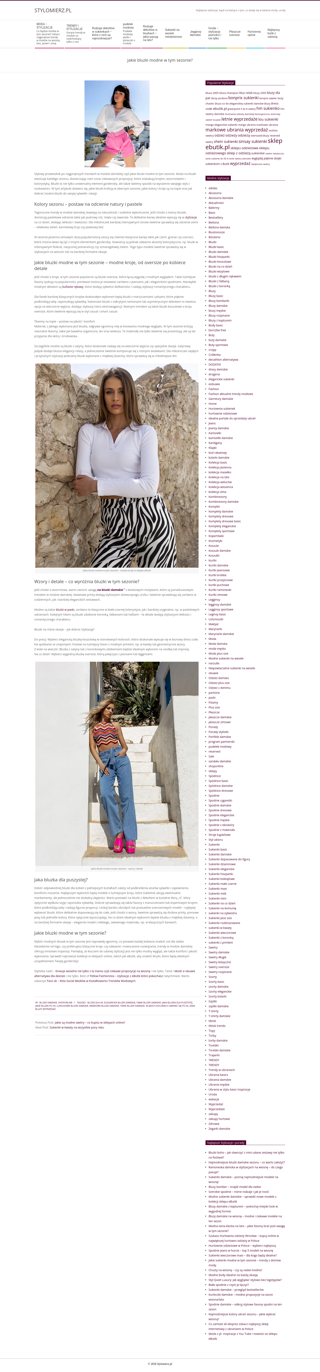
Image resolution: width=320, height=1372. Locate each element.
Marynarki (215, 629)
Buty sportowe (218, 345)
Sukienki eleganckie (221, 869)
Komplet (214, 506)
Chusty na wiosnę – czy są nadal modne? (235, 1270)
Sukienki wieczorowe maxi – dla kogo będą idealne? (243, 1255)
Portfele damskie (220, 737)
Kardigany (215, 443)
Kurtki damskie (218, 565)
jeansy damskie (219, 428)
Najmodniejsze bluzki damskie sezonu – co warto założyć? (247, 1162)
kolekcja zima (217, 492)
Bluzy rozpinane (219, 315)
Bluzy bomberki (219, 301)
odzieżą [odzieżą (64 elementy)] (244, 135)
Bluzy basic (216, 296)
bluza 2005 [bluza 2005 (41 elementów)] (212, 93)
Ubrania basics (218, 1075)
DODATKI (215, 364)
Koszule (214, 546)
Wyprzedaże (217, 1109)
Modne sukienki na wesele (226, 658)
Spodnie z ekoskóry (221, 825)
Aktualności (216, 203)
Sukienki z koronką (221, 937)
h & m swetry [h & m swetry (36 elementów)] (248, 108)
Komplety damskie (221, 511)
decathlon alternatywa (223, 359)
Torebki (214, 1045)
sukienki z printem (221, 942)
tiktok (212, 1021)
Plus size (214, 707)
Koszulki (214, 555)
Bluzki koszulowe (220, 262)
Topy (212, 1031)
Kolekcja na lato (219, 477)
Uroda (213, 1094)
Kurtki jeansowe (219, 570)
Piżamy (213, 702)
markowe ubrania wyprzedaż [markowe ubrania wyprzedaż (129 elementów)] (237, 130)
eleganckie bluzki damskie (120, 1002)
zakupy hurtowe (219, 1119)
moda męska (217, 648)
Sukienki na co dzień (222, 903)
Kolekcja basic (218, 462)
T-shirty (214, 1011)
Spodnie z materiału (222, 830)
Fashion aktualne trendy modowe (231, 394)
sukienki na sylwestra (223, 913)
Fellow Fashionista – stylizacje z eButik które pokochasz (126, 976)
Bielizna (214, 222)
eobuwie (214, 384)
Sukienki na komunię (222, 908)
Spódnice (215, 776)
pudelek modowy (220, 746)
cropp (212, 350)
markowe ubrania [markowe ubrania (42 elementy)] (267, 125)
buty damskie (218, 340)
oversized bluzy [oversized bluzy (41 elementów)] (260, 135)
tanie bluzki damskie (132, 1005)
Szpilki (213, 1001)
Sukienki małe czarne (223, 884)
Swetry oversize (219, 967)
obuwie (213, 673)
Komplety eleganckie (222, 526)
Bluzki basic (216, 247)
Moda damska (218, 644)
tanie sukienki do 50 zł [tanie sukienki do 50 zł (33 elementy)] (217, 158)
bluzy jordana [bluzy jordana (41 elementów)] (219, 98)
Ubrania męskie (219, 1084)
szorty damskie (219, 986)
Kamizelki (215, 433)
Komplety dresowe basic (225, 521)
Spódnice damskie (221, 786)
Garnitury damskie (221, 399)
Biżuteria (214, 237)
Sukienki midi (217, 893)
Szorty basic (216, 982)
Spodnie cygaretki (220, 800)
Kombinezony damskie (224, 502)
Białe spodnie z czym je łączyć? (229, 1285)
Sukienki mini (217, 898)
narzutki (214, 663)
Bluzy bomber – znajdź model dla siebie (235, 1187)
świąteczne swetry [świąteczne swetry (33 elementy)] (260, 164)
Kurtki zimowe (218, 595)
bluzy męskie (217, 310)
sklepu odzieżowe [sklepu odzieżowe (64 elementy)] (244, 148)
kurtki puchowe (219, 585)
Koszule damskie (220, 551)
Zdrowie (214, 1124)
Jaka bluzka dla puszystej (177, 1002)
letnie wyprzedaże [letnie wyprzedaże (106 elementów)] (239, 119)
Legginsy (214, 600)
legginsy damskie (220, 604)
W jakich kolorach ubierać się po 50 (167, 1005)
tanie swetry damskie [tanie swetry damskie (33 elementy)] (240, 158)
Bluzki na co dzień (220, 266)
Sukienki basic (218, 849)
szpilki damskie (219, 1006)
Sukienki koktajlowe (222, 879)
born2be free (217, 330)
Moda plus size (218, 653)
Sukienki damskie (220, 854)
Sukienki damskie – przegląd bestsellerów (236, 1290)
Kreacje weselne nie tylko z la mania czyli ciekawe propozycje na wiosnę (103, 971)
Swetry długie (217, 957)
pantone (214, 693)
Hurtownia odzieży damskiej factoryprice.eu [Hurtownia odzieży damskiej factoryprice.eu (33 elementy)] (247, 114)
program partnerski (221, 742)
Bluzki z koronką (219, 286)
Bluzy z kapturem (220, 320)
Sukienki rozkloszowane (224, 923)
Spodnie (214, 795)
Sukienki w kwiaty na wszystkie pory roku (77, 1027)
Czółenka (215, 355)
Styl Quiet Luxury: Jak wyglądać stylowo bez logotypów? (245, 1280)
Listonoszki (216, 619)
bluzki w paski (65, 610)
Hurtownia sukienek (222, 408)
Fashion (214, 389)
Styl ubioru (216, 840)
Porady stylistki (219, 732)
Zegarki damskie (219, 1129)
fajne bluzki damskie (149, 1002)
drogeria (214, 374)
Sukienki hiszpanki (221, 874)
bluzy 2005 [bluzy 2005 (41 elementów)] (259, 93)
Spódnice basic (218, 781)
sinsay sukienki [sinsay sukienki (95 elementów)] (253, 141)
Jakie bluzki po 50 (45, 1005)
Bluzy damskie (218, 306)
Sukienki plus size (220, 918)
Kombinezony (218, 497)
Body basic (216, 325)
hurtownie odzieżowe (223, 413)
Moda (212, 639)
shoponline (65, 1002)
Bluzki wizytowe (219, 271)
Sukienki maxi (218, 889)
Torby (212, 1035)
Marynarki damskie (221, 634)
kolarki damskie (219, 457)
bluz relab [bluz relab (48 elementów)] (246, 93)
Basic (212, 213)
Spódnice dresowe (221, 791)
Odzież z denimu (220, 688)
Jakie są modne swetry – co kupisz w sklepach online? (90, 1022)
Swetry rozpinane (220, 972)
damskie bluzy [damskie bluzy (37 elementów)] (262, 103)
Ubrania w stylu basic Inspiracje (229, 1089)
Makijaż (214, 624)
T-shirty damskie (219, 1016)
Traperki (214, 1055)
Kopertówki (216, 536)
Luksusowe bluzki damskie (72, 1005)
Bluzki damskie (48, 1002)
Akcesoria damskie (221, 198)
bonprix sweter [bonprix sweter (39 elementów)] (268, 98)
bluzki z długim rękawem (225, 276)
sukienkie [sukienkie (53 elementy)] (258, 153)
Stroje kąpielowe (220, 835)
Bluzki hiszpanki (219, 257)
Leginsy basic (217, 614)
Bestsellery (216, 217)
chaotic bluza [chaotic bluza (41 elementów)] (213, 103)
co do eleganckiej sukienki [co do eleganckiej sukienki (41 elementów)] (237, 103)
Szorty (213, 977)
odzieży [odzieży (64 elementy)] (231, 135)
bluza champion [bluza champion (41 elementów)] (229, 93)
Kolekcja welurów (220, 482)
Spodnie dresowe (220, 810)
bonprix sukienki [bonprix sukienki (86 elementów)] (243, 97)
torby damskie (218, 1040)
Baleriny (214, 208)
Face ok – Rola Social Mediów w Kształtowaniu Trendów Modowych (91, 981)
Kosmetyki (215, 541)
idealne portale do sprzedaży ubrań (232, 418)
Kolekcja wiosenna (221, 487)
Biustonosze (217, 232)
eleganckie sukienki (221, 379)
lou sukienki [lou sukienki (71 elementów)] (268, 119)
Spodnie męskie (219, 820)
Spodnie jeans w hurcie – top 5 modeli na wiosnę (241, 1250)
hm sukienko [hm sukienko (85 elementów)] (268, 108)
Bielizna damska (219, 227)
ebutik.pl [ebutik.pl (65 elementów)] (220, 108)
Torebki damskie (220, 1050)
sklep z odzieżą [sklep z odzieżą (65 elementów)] (239, 153)
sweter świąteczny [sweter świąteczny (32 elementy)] (275, 153)
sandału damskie (220, 761)
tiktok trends (217, 1026)
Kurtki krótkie (218, 575)
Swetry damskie (219, 952)
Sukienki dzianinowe (222, 864)
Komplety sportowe (221, 531)
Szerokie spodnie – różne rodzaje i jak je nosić (239, 1192)
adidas (213, 188)
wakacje (214, 1099)
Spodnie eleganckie (221, 815)
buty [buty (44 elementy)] (280, 98)
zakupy (213, 1114)
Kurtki (213, 560)
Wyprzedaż (216, 1104)
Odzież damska (219, 678)
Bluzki (213, 242)
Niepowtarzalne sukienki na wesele (232, 668)
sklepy (213, 771)
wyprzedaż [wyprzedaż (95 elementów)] (240, 163)
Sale (211, 756)
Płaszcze (214, 712)
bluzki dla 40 (95, 1002)
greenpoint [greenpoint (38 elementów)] (234, 109)
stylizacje (191, 217)
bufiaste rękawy (72, 287)
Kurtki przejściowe (221, 580)
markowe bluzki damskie (104, 1005)
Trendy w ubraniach (222, 1070)
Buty (212, 335)
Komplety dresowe (221, 516)
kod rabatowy (218, 453)
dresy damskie (218, 369)
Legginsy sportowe (221, 609)
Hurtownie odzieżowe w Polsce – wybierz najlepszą (242, 1245)
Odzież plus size (219, 683)
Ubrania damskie (220, 1080)
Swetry (213, 947)
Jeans (212, 423)
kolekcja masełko (220, 472)
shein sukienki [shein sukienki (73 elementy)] (226, 141)
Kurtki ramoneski (220, 590)
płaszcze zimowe (220, 722)
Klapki (213, 448)
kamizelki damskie (221, 438)
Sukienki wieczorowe (222, 933)
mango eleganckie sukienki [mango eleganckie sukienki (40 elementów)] (221, 125)
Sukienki (214, 844)
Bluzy (212, 291)
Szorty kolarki (218, 996)
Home (213, 404)
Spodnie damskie (220, 805)
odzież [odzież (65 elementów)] (219, 135)
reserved (214, 751)
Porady (213, 727)
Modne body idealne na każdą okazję (233, 1275)
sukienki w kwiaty (220, 928)
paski (212, 697)
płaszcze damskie (220, 717)
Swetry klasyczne (220, 962)
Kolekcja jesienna (220, 467)
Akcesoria (215, 193)
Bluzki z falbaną (219, 281)
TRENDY (214, 1060)
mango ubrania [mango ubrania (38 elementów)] (247, 125)
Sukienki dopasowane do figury (229, 859)
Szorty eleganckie (220, 991)
